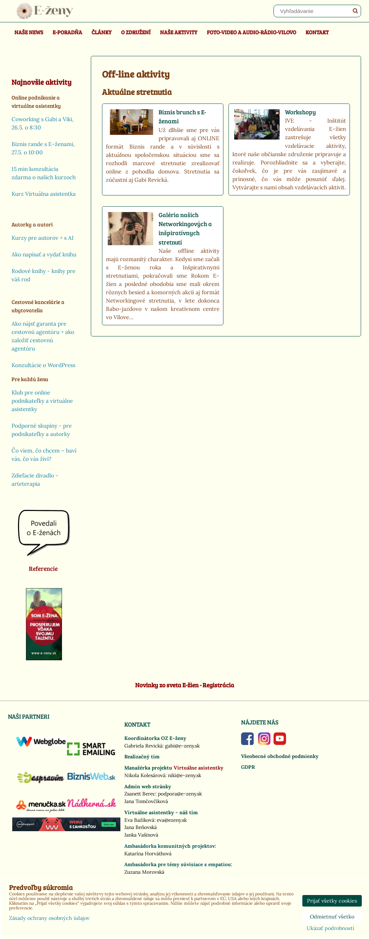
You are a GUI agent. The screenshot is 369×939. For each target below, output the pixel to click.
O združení (136, 32)
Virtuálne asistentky (198, 767)
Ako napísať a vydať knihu (44, 254)
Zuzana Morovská (144, 872)
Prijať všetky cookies (332, 901)
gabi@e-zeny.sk (182, 745)
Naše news (28, 32)
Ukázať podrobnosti (330, 928)
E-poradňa (67, 32)
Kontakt (317, 32)
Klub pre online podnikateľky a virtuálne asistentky (42, 401)
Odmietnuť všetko (332, 916)
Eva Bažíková (139, 820)
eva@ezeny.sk (172, 820)
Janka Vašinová (141, 835)
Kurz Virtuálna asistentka (44, 193)
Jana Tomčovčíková (146, 801)
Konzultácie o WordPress (43, 365)
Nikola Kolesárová (144, 775)
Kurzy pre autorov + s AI (43, 237)
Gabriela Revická (143, 745)
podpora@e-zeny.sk (180, 793)
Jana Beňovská (140, 827)
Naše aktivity (178, 32)
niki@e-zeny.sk (184, 775)
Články (102, 32)
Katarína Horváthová (148, 853)
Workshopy (300, 112)
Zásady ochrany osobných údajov (49, 918)
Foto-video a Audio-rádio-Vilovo (251, 32)
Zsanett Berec (139, 793)
